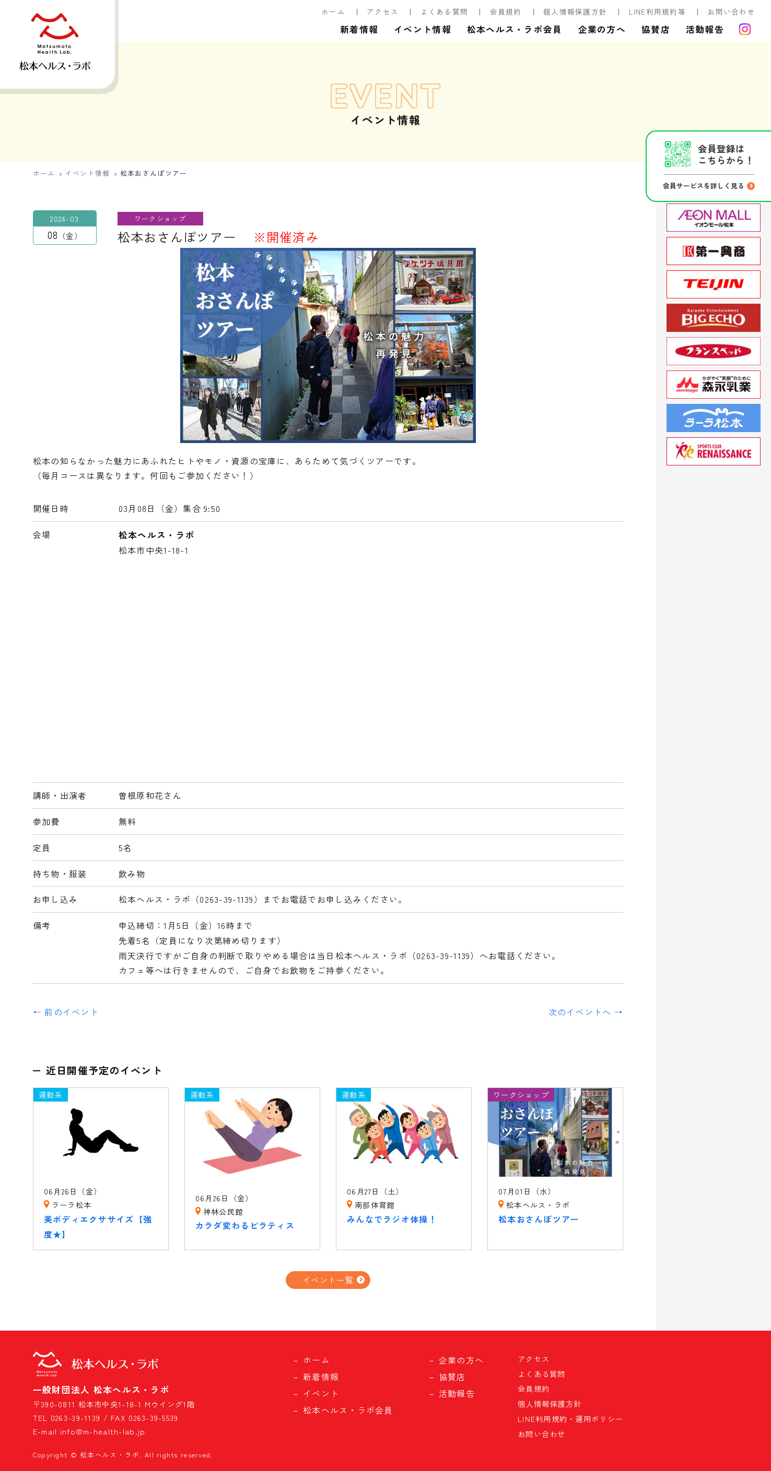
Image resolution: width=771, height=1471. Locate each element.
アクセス (383, 11)
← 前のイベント (66, 1012)
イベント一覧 (328, 1279)
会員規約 (506, 11)
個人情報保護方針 (575, 11)
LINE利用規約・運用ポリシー (570, 1418)
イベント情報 (422, 29)
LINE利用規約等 (657, 11)
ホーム (333, 11)
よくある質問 (444, 11)
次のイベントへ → (586, 1012)
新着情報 (359, 29)
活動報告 (705, 29)
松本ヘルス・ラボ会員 (515, 29)
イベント (321, 1393)
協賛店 (655, 29)
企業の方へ (602, 29)
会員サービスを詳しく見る (703, 185)
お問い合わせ (731, 11)
